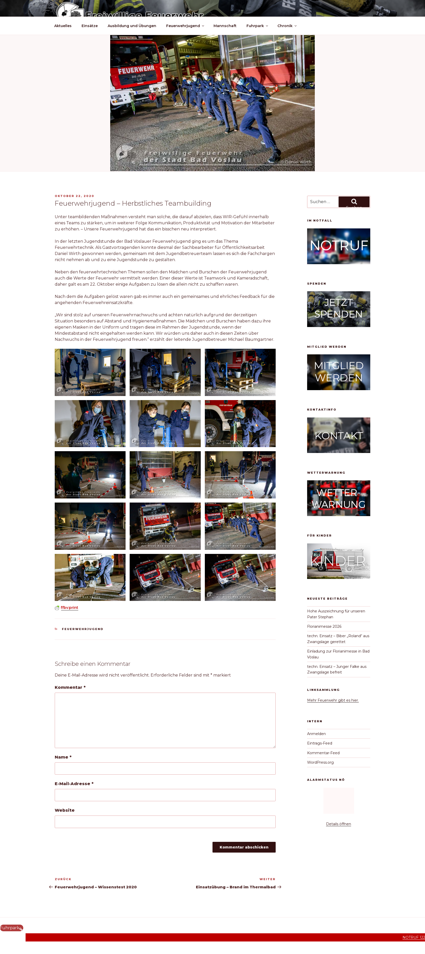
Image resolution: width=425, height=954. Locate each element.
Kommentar (70, 687)
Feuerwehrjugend (185, 26)
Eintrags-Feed (319, 743)
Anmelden (316, 733)
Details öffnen (338, 824)
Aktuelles (63, 26)
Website (65, 810)
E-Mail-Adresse (74, 783)
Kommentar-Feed (323, 753)
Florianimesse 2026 (324, 626)
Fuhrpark (258, 26)
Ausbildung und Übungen (132, 26)
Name (63, 757)
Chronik (287, 26)
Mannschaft (225, 26)
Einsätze (90, 26)
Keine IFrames (338, 802)
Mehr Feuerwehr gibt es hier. (333, 700)
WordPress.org (320, 762)
